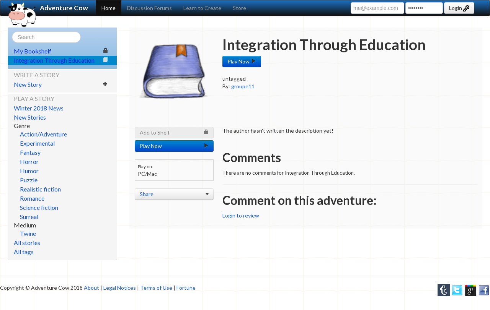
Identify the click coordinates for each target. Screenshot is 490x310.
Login (459, 8)
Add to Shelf (174, 132)
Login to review (240, 215)
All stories (27, 242)
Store (239, 8)
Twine (28, 233)
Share (174, 194)
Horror (29, 161)
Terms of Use (156, 287)
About (91, 287)
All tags (24, 251)
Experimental (37, 143)
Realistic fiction (40, 189)
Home (108, 8)
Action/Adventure (43, 134)
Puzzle (29, 179)
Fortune (186, 287)
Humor (29, 170)
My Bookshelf (61, 51)
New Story (61, 84)
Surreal (29, 216)
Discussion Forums (149, 8)
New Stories (30, 117)
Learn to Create (202, 8)
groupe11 (243, 86)
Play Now (241, 61)
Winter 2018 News (39, 108)
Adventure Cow (48, 8)
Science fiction (39, 207)
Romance (32, 198)
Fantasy (30, 152)
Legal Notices (119, 287)
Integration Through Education (61, 60)
